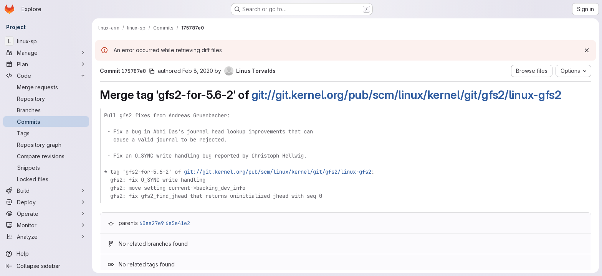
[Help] (46, 253)
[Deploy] (46, 202)
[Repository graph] (46, 144)
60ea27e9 (151, 223)
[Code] (46, 75)
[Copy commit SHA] (151, 71)
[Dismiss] (586, 50)
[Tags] (46, 133)
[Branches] (46, 110)
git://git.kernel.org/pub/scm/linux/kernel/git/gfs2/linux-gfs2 (406, 95)
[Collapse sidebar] (46, 266)
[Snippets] (46, 167)
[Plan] (46, 64)
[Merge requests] (46, 87)
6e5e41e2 (177, 223)
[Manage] (46, 52)
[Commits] (46, 121)
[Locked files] (46, 179)
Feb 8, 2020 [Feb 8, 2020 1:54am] (197, 70)
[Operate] (46, 213)
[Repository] (46, 98)
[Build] (46, 190)
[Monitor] (46, 225)
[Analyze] (46, 236)
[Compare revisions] (46, 156)
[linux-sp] (46, 41)
